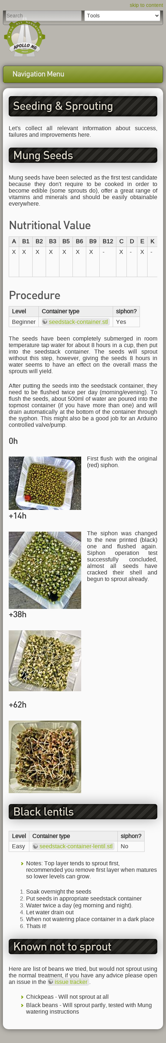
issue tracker (71, 982)
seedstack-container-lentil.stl (76, 846)
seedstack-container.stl (78, 322)
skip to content (146, 5)
